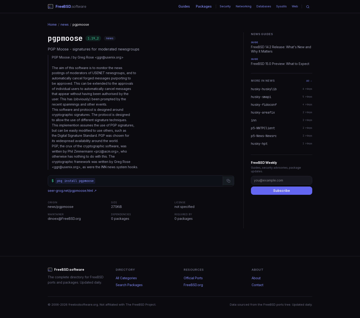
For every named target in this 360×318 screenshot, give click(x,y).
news (65, 24)
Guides (184, 6)
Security (225, 6)
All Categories (126, 278)
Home (52, 24)
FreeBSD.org (193, 285)
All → (309, 80)
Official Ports (193, 278)
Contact (257, 285)
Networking (243, 6)
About (256, 278)
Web (295, 6)
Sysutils (281, 6)
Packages (204, 6)
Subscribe (281, 190)
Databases (263, 6)
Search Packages (129, 285)
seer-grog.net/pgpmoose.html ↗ (72, 190)
